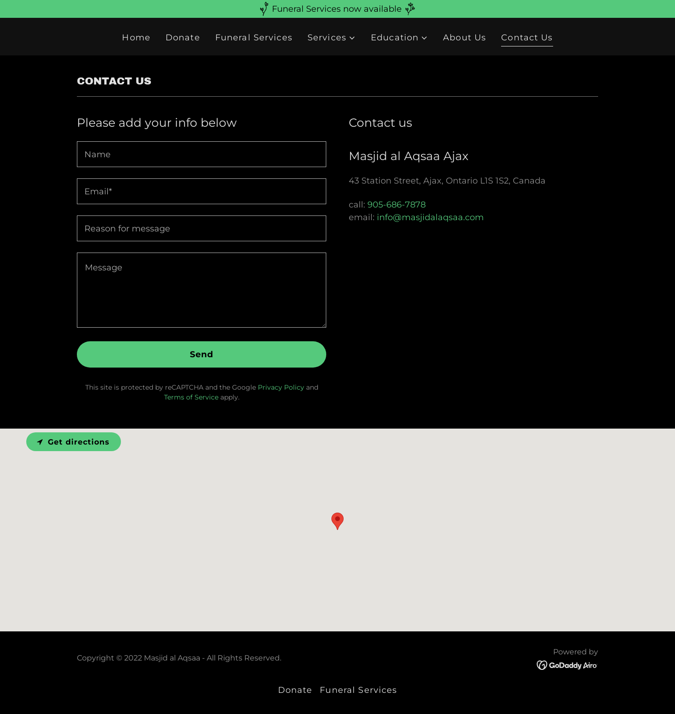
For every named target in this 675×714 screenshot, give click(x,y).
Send (202, 354)
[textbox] (201, 154)
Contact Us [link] (527, 37)
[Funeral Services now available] (337, 9)
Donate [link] (182, 37)
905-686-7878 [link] (397, 205)
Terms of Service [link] (191, 397)
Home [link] (136, 37)
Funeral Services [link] (253, 37)
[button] (332, 37)
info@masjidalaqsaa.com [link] (430, 217)
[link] (567, 665)
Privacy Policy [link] (281, 387)
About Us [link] (464, 37)
